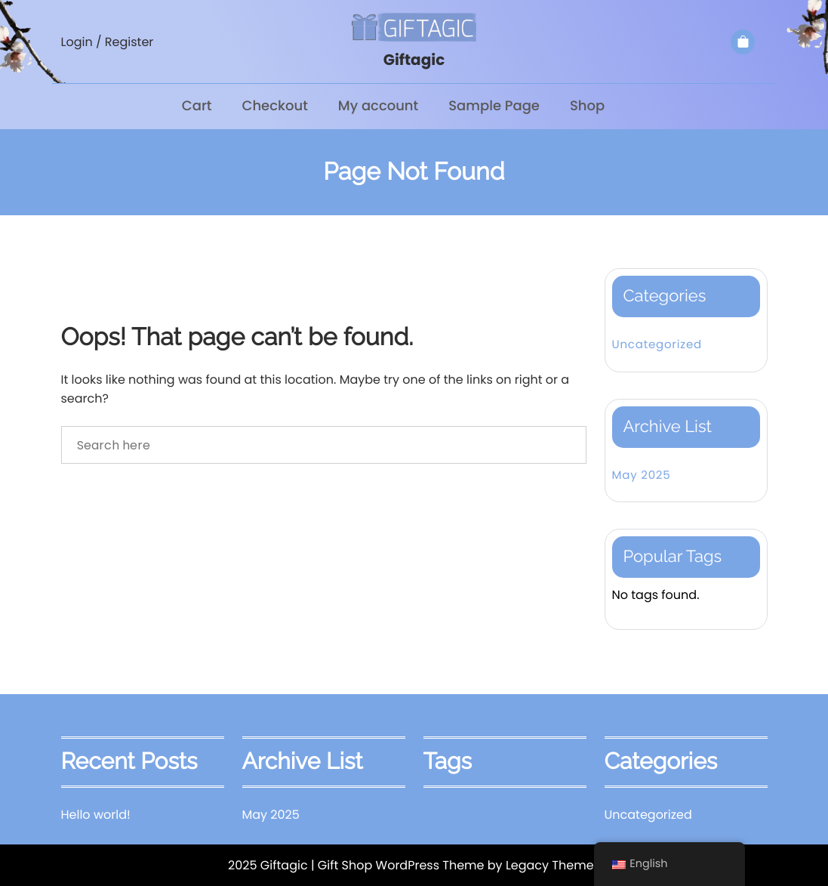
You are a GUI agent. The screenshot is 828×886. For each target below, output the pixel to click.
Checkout (275, 106)
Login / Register (107, 42)
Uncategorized (657, 345)
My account (378, 106)
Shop (587, 106)
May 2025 (641, 475)
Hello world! (96, 814)
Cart (197, 106)
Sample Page (494, 106)
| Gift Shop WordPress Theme (398, 865)
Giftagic (414, 59)
